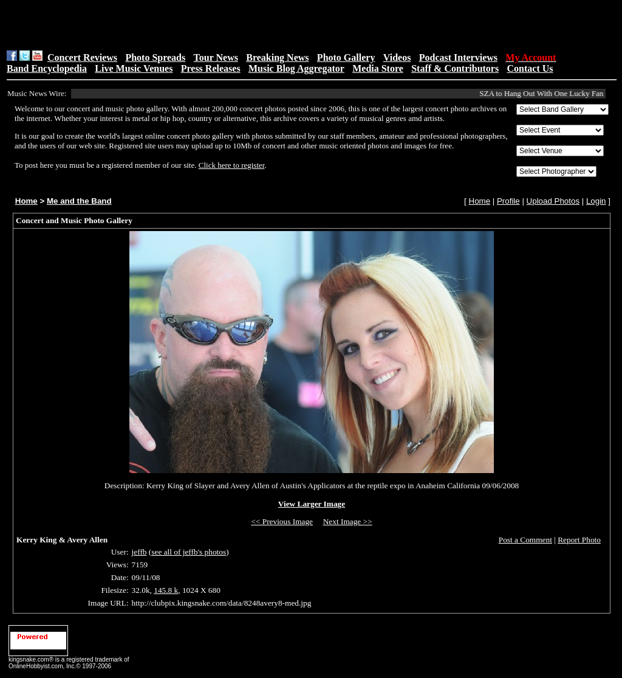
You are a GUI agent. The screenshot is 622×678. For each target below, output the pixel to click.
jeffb (139, 551)
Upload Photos (553, 201)
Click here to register (232, 165)
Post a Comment (525, 539)
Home (26, 201)
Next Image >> (347, 521)
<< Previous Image (282, 521)
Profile (508, 201)
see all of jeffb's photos (188, 551)
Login (596, 201)
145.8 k (166, 590)
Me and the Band (79, 201)
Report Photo (579, 539)
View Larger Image (311, 503)
